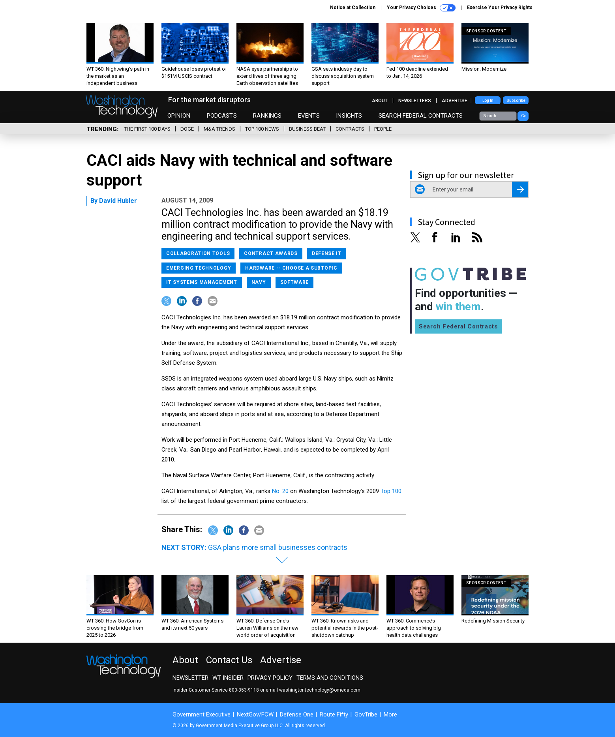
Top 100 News (262, 129)
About (380, 100)
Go (523, 116)
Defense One (296, 714)
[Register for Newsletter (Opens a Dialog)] (520, 189)
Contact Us (229, 660)
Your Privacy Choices (421, 7)
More (390, 714)
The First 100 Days (147, 129)
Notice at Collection (352, 7)
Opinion (178, 115)
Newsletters (414, 100)
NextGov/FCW (255, 714)
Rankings (267, 115)
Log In (487, 100)
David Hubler (118, 200)
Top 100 (391, 491)
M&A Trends (219, 129)
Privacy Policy (270, 677)
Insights (349, 115)
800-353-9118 (244, 690)
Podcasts (222, 115)
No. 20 (281, 491)
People (383, 129)
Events (309, 115)
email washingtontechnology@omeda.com (313, 690)
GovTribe (365, 714)
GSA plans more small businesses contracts (277, 547)
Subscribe (515, 100)
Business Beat (307, 129)
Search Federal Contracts (421, 115)
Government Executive (201, 714)
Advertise (454, 100)
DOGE (187, 129)
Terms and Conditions (329, 677)
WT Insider (228, 677)
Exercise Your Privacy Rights (499, 7)
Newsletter (190, 677)
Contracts (350, 129)
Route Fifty (334, 714)
